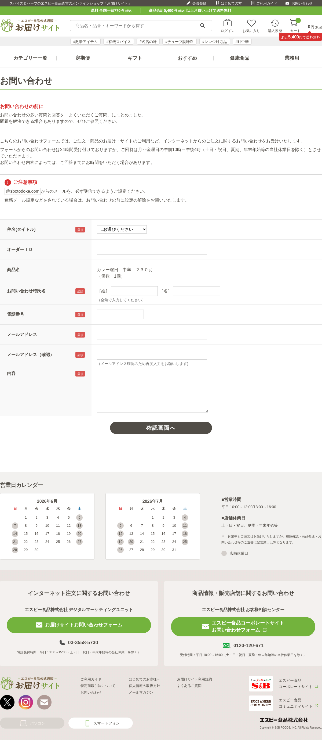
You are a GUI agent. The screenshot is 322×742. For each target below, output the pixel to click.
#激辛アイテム (85, 42)
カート (295, 26)
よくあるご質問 (189, 686)
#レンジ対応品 (214, 42)
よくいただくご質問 (88, 115)
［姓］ (103, 291)
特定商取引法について (97, 686)
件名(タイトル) (21, 229)
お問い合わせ (302, 3)
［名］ (165, 291)
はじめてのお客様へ (144, 679)
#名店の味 (148, 42)
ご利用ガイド (266, 3)
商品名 (13, 269)
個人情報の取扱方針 (144, 686)
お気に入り (251, 31)
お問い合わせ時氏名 (26, 291)
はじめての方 (231, 3)
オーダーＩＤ (20, 249)
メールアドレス (22, 334)
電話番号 (15, 314)
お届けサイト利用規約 (194, 679)
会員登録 (199, 3)
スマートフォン (106, 723)
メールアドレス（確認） (30, 354)
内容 (11, 373)
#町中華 (242, 42)
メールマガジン (141, 692)
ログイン (228, 31)
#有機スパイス (118, 42)
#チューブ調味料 (179, 42)
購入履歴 (275, 31)
